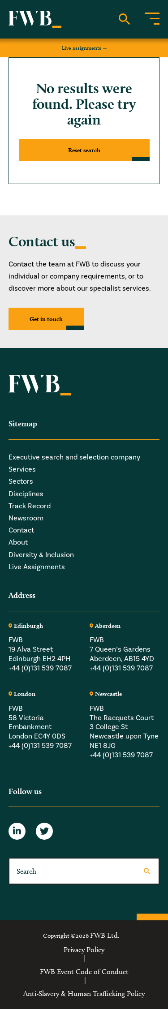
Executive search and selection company (74, 457)
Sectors (21, 481)
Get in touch (46, 318)
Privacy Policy (84, 950)
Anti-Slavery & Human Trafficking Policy (84, 994)
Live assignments (81, 47)
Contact (21, 530)
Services (22, 469)
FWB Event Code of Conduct (84, 972)
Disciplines (26, 493)
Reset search (84, 150)
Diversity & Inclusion (41, 554)
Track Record (30, 506)
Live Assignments (37, 566)
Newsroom (26, 518)
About (18, 542)
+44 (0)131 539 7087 (40, 668)
